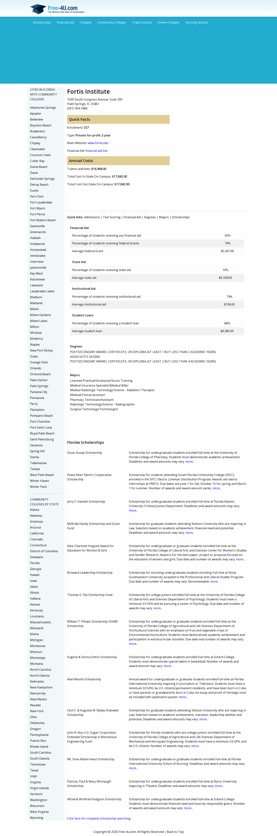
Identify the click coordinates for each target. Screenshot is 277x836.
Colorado (36, 539)
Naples (35, 344)
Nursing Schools (196, 22)
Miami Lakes (38, 321)
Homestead (38, 250)
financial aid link (96, 151)
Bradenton (37, 131)
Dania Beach (38, 167)
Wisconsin (37, 806)
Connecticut (38, 545)
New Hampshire (41, 687)
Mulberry (36, 339)
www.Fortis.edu (98, 143)
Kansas (35, 604)
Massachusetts (40, 622)
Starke (34, 457)
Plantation (37, 410)
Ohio (33, 717)
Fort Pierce (37, 214)
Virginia (35, 782)
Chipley (35, 143)
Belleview (36, 119)
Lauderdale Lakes (42, 291)
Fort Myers (37, 208)
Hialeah (35, 238)
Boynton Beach (40, 125)
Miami (34, 309)
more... (189, 461)
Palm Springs (39, 386)
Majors (164, 217)
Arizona (35, 527)
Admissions (92, 217)
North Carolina (40, 670)
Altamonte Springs (43, 108)
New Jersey (38, 693)
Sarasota (36, 445)
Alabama (36, 516)
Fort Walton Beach (43, 220)
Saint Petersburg (42, 439)
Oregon (35, 729)
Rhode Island (39, 747)
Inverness (37, 262)
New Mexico (38, 699)
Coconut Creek (40, 155)
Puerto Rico (38, 741)
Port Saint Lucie (41, 427)
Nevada (35, 705)
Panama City (38, 392)
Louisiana (37, 616)
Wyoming (36, 818)
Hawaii (34, 575)
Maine (34, 634)
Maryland (36, 628)
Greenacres (38, 232)
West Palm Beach (42, 475)
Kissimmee (37, 279)
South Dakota (39, 758)
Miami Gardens (40, 315)
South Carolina (40, 752)
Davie (34, 173)
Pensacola (37, 398)
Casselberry (38, 137)
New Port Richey (41, 350)
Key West (36, 273)
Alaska (34, 510)
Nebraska (37, 681)
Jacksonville (38, 267)
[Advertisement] (138, 54)
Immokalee (37, 256)
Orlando (35, 368)
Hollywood (37, 244)
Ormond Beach (40, 374)
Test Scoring (112, 217)
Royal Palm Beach (42, 433)
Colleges (86, 22)
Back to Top (175, 832)
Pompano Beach (41, 416)
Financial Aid (65, 22)
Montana (36, 664)
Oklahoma (37, 723)
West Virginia (39, 812)
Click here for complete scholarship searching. (99, 818)
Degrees (150, 217)
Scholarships (42, 22)
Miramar (36, 333)
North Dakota (40, 675)
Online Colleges (168, 22)
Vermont (36, 794)
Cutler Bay (37, 161)
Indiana (35, 598)
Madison (36, 297)
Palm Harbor (39, 380)
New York (37, 711)
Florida (34, 563)
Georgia (35, 569)
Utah (33, 776)
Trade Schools (142, 22)
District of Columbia (44, 551)
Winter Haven (39, 481)
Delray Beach (39, 185)
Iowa (33, 581)
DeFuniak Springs (42, 179)
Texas (34, 770)
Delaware (36, 557)
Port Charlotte (40, 421)
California (37, 533)
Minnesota (37, 646)
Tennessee (37, 764)
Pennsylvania (39, 735)
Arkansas (36, 521)
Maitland (36, 303)
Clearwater (37, 149)
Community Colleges (112, 22)
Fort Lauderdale (41, 202)
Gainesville (37, 226)
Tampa (35, 469)
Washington (38, 800)
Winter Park (38, 487)
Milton (34, 327)
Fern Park (37, 196)
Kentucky (36, 610)
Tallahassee (38, 463)
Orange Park (39, 362)
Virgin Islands (39, 788)
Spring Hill (37, 451)
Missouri (36, 652)
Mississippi (37, 658)
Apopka (35, 113)
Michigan (36, 640)
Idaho (34, 587)
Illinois (34, 593)
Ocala (34, 356)
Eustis (34, 190)
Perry (34, 404)
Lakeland (36, 285)
